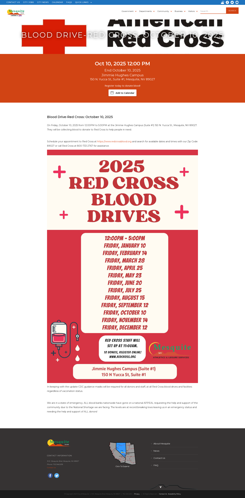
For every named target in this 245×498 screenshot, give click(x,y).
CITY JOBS (28, 2)
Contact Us (51, 468)
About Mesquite (160, 443)
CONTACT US (13, 2)
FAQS (69, 2)
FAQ (154, 465)
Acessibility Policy (174, 494)
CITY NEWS (43, 2)
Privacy (137, 494)
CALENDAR (57, 2)
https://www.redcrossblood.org (114, 141)
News (155, 451)
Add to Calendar (122, 92)
